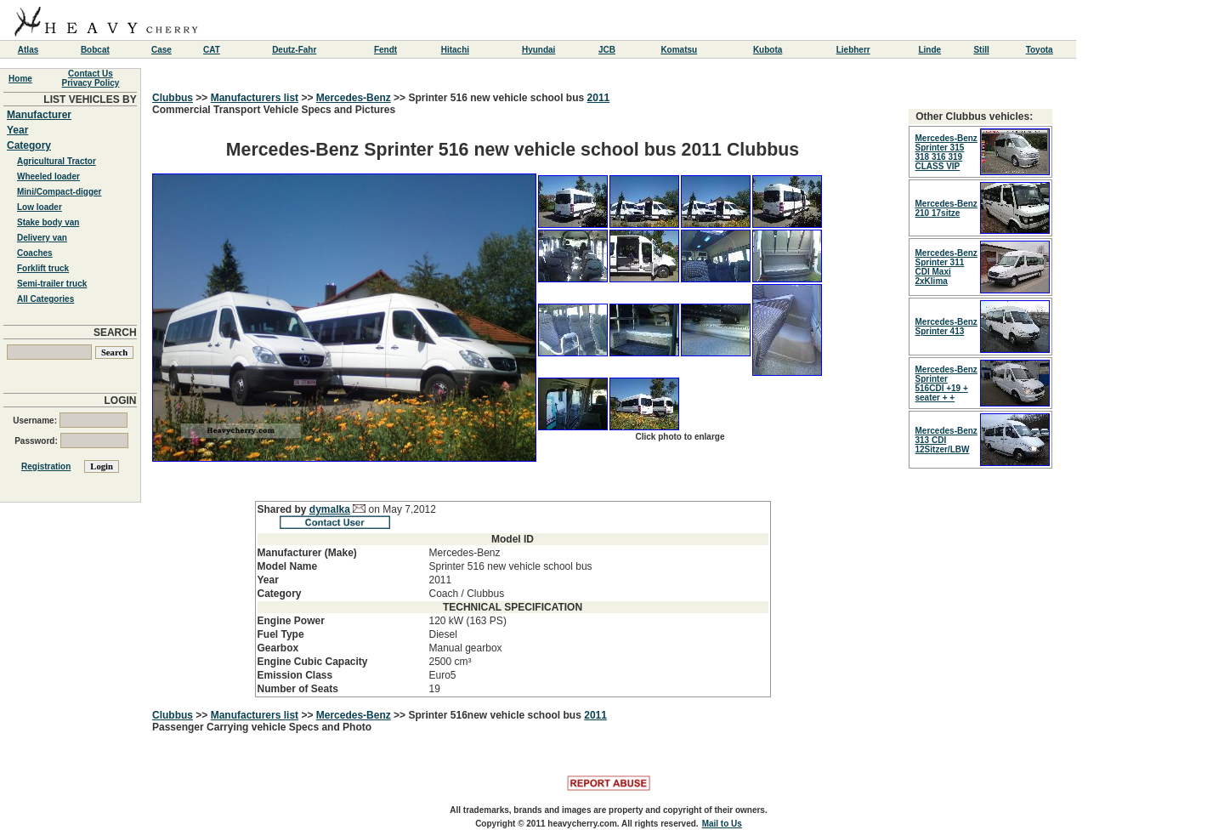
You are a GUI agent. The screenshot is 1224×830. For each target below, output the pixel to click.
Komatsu (678, 49)
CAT (211, 49)
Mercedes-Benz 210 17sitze (946, 208)
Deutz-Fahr (294, 49)
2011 (598, 98)
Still (981, 49)
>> (202, 98)
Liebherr (853, 49)
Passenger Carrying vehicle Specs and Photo (261, 727)
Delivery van (42, 237)
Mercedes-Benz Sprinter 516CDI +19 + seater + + (946, 383)
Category (29, 145)
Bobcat (95, 49)
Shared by (283, 509)
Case (161, 49)
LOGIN (121, 400)
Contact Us (90, 73)
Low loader (39, 207)
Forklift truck (43, 268)
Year (17, 130)
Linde (929, 49)
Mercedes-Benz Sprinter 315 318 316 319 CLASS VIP (946, 152)
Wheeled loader (48, 176)
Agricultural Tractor (56, 161)
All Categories (45, 299)
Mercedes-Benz (353, 98)
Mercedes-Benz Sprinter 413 (946, 326)
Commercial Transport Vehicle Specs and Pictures (512, 400)
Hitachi (455, 49)
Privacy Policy (91, 83)
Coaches (35, 253)
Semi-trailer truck (52, 283)
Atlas (28, 49)
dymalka (329, 509)
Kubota (767, 49)
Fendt (385, 49)
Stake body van (48, 222)
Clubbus (172, 98)
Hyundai (538, 49)
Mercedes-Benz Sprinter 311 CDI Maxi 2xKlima (946, 267)
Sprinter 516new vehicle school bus (496, 715)
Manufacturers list (254, 98)
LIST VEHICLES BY (89, 99)
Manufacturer (39, 115)
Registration (46, 466)
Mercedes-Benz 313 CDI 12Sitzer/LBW (946, 440)
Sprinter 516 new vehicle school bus (497, 98)
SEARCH (115, 332)
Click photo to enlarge (679, 436)
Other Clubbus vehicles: (974, 116)
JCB (606, 49)
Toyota (1039, 49)
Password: (71, 441)
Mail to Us (722, 823)
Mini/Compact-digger (59, 191)
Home (20, 78)
